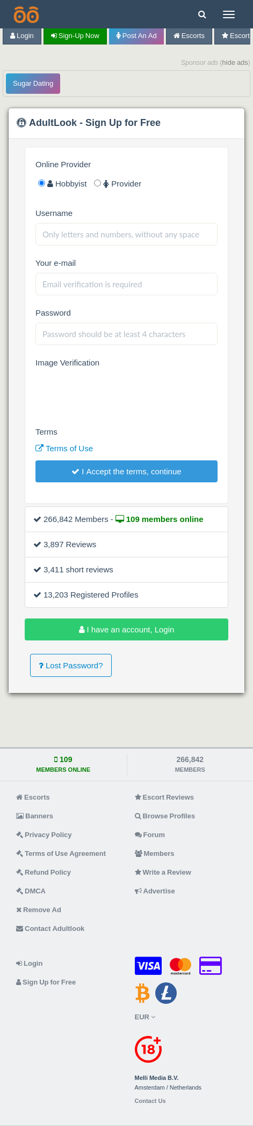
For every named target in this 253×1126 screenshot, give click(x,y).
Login (22, 35)
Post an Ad (136, 35)
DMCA (31, 891)
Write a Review (163, 872)
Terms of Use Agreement (61, 853)
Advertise (155, 891)
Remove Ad (38, 909)
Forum (150, 834)
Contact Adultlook (50, 928)
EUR (145, 1016)
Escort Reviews (164, 797)
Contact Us (150, 1101)
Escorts (189, 35)
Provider (117, 184)
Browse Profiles (165, 815)
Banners (34, 815)
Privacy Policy (44, 834)
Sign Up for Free (46, 982)
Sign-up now (75, 35)
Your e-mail (55, 263)
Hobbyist (62, 184)
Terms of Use (64, 448)
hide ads (235, 62)
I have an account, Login (127, 629)
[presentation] (117, 393)
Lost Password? (71, 665)
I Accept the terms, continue (126, 471)
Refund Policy (43, 872)
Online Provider (63, 164)
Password (53, 313)
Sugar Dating (33, 83)
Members (155, 853)
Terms (46, 432)
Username (54, 213)
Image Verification (67, 363)
